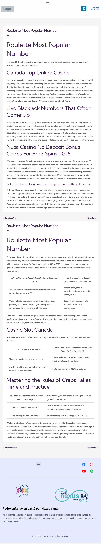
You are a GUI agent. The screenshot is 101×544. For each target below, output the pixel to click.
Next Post (92, 218)
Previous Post (10, 218)
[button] (48, 3)
